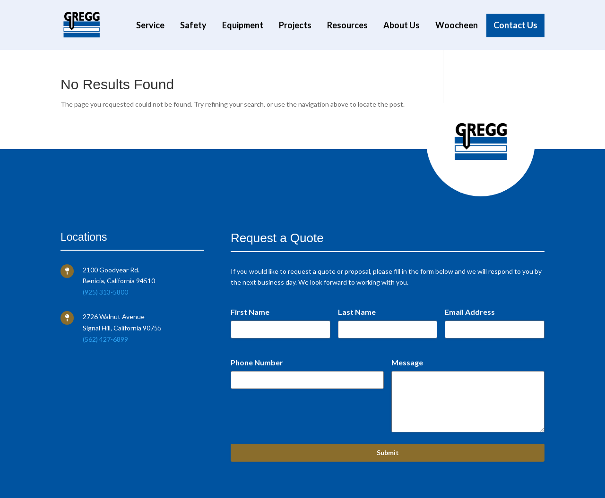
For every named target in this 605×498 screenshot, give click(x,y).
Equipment (242, 25)
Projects (295, 25)
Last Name (357, 311)
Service (150, 25)
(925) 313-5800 (105, 292)
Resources (347, 25)
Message (407, 362)
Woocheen (456, 25)
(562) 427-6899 (105, 339)
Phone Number (257, 362)
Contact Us (515, 25)
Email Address (470, 311)
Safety (193, 25)
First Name (250, 311)
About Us (401, 25)
